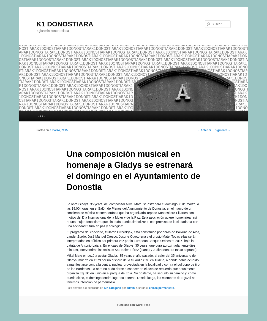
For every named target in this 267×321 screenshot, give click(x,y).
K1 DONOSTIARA (64, 24)
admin (131, 288)
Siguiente (223, 130)
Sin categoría (112, 288)
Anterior (204, 130)
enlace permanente (161, 288)
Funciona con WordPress (133, 305)
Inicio (41, 116)
